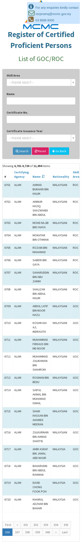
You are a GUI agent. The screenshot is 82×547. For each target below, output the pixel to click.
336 (7, 532)
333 (46, 525)
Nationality (61, 177)
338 (27, 532)
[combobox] (41, 82)
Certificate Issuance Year (25, 131)
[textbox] (39, 82)
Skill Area (13, 75)
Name (11, 94)
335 (66, 525)
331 (25, 525)
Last (65, 532)
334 (56, 525)
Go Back (59, 151)
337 (17, 532)
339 (37, 532)
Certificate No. (17, 112)
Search (22, 151)
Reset (40, 151)
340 (47, 532)
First (8, 525)
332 (35, 525)
